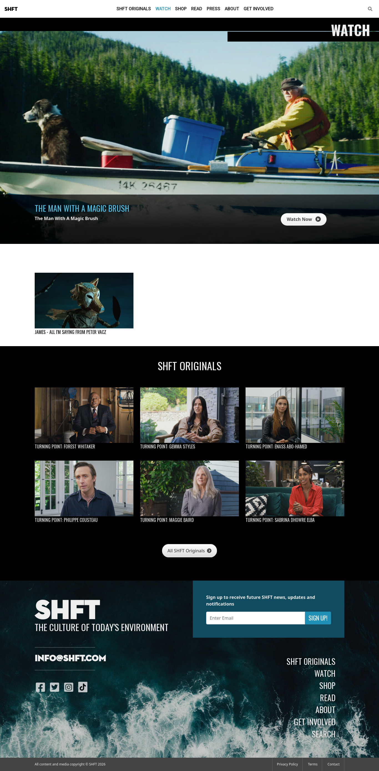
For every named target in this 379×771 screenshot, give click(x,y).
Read (196, 8)
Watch (163, 8)
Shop (181, 8)
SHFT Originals (134, 8)
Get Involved (259, 8)
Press (213, 8)
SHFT (11, 9)
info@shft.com (70, 658)
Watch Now (303, 219)
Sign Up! (318, 618)
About (232, 8)
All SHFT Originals (190, 551)
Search (323, 734)
